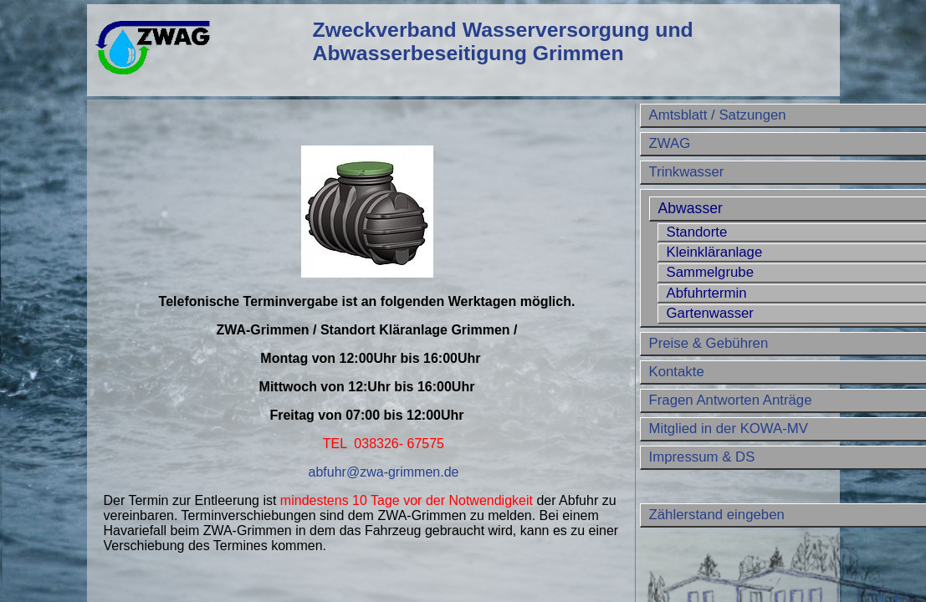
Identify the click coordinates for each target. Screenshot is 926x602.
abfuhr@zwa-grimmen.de (384, 472)
